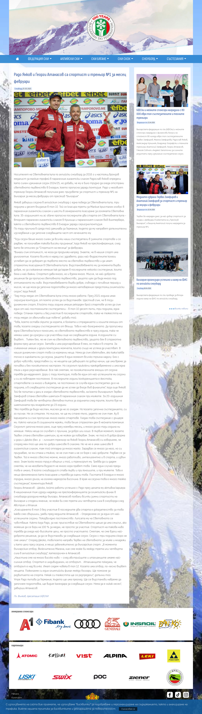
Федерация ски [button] (38, 59)
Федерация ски (142, 122)
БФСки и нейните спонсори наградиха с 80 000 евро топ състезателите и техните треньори (160, 113)
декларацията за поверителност (94, 708)
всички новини (181, 309)
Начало (15, 694)
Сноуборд (18, 88)
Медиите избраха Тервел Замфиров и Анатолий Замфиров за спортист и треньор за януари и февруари (161, 200)
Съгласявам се (128, 709)
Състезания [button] (175, 59)
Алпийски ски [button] (70, 59)
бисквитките (62, 708)
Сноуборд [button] (148, 59)
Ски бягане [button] (98, 59)
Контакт (16, 697)
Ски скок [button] (124, 59)
